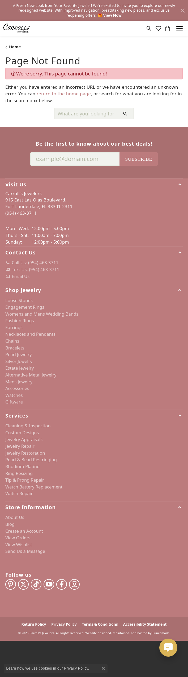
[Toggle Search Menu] (149, 28)
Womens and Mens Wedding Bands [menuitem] (41, 314)
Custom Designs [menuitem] (22, 432)
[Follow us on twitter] (23, 584)
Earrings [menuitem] (14, 327)
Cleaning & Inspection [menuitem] (28, 425)
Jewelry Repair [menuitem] (20, 446)
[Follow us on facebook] (61, 584)
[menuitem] (94, 262)
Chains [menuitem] (12, 341)
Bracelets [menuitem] (14, 348)
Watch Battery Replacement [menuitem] (33, 487)
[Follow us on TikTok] (36, 584)
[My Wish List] (158, 28)
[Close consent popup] (103, 668)
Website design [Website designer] (97, 632)
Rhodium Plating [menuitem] (22, 466)
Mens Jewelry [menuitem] (18, 381)
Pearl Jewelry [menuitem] (18, 354)
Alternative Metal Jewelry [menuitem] (30, 375)
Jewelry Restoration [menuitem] (25, 453)
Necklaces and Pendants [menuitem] (30, 334)
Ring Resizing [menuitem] (19, 473)
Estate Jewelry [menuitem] (19, 368)
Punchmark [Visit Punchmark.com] (160, 632)
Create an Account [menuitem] (24, 531)
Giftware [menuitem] (14, 402)
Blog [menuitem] (10, 524)
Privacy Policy (63, 624)
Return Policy (34, 624)
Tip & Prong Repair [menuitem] (24, 480)
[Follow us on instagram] (74, 584)
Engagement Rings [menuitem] (24, 307)
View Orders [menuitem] (17, 537)
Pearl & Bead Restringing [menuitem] (31, 459)
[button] (94, 184)
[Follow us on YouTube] (49, 584)
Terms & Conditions (100, 624)
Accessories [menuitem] (17, 388)
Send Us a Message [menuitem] (25, 551)
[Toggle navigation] (179, 28)
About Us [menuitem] (14, 517)
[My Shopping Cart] (167, 28)
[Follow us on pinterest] (10, 584)
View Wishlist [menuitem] (18, 544)
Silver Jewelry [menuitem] (18, 361)
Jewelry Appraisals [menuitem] (23, 439)
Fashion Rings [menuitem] (19, 320)
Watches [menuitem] (14, 395)
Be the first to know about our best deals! (94, 144)
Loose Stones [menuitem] (19, 300)
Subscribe (138, 159)
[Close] (183, 10)
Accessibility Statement (145, 624)
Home (15, 46)
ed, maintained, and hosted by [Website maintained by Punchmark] (130, 632)
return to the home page (64, 94)
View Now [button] (112, 15)
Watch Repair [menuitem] (19, 493)
